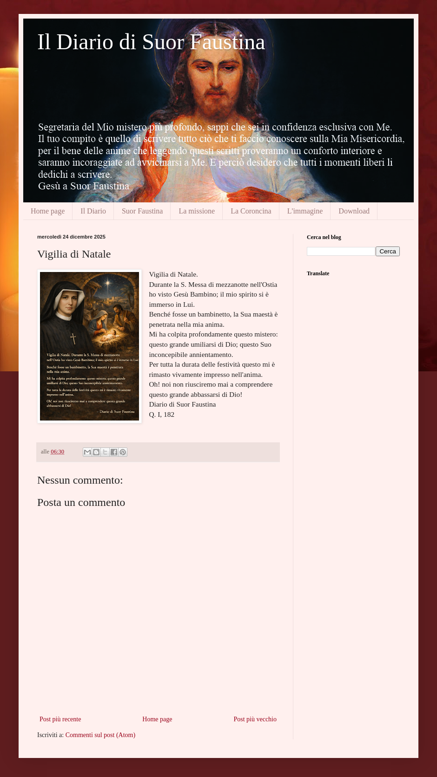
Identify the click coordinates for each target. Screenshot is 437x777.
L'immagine (305, 211)
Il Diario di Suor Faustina (151, 41)
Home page (48, 211)
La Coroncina (251, 211)
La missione (197, 211)
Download (354, 211)
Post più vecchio (255, 719)
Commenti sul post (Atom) (101, 735)
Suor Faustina (142, 211)
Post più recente (60, 719)
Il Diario (93, 211)
